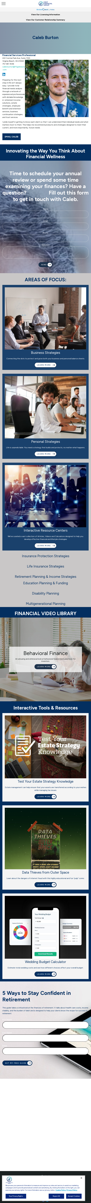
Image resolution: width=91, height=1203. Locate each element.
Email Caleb (11, 136)
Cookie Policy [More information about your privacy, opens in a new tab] (60, 1190)
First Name (7, 1020)
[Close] (81, 1178)
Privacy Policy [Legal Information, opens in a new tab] (71, 1190)
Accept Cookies (74, 1196)
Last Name (7, 1033)
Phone (45, 233)
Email (45, 221)
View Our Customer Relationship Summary (45, 20)
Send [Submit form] (44, 265)
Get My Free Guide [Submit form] (16, 1064)
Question (46, 245)
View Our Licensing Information (45, 14)
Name (45, 209)
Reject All (56, 1196)
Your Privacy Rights (16, 1196)
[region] (43, 1188)
